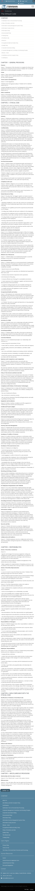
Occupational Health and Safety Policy (10, 42)
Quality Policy (5, 45)
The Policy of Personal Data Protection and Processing (15, 850)
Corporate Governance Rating (8, 47)
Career (4, 858)
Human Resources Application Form (11, 860)
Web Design (4, 886)
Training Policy (5, 35)
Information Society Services (8, 28)
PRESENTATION (10, 1)
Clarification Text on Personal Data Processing (12, 20)
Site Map (26, 889)
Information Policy (6, 30)
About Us (4, 40)
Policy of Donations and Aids (8, 23)
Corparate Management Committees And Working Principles (15, 50)
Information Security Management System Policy (12, 25)
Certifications (5, 57)
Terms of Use (6, 847)
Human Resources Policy (8, 863)
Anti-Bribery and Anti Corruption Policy (10, 55)
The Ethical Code (5, 38)
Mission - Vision (5, 52)
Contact (31, 889)
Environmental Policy (6, 33)
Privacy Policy (6, 845)
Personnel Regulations (8, 865)
